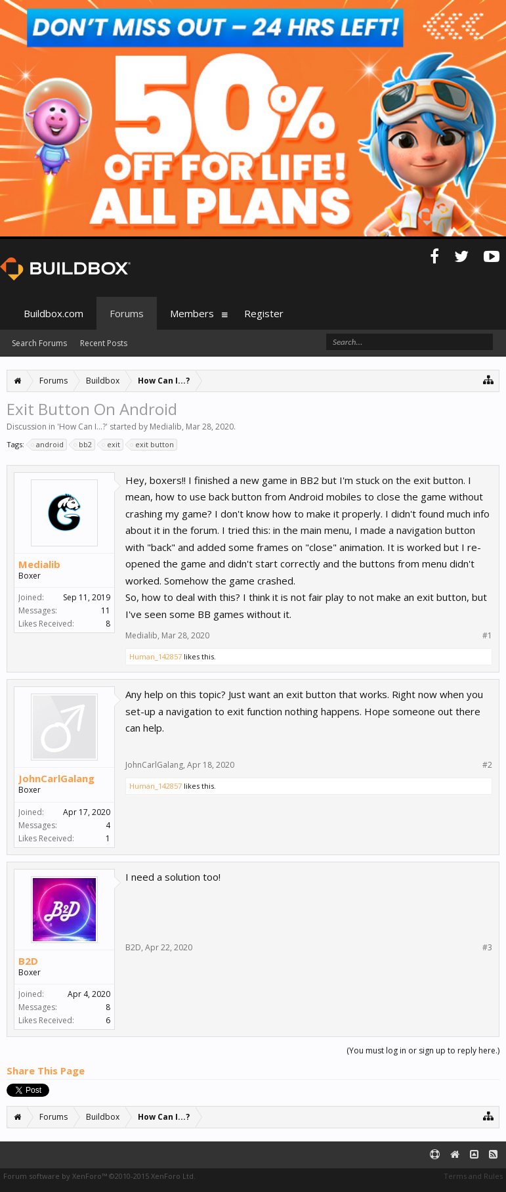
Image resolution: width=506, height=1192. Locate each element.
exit (111, 445)
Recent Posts (103, 343)
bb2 (83, 445)
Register (264, 313)
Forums (127, 313)
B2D (28, 960)
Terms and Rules (473, 1176)
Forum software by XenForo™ (99, 1176)
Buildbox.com (53, 313)
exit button (152, 445)
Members (192, 313)
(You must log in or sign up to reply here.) (423, 1050)
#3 (487, 947)
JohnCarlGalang (56, 778)
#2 (487, 765)
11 (105, 610)
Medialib (166, 426)
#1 (487, 635)
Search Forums (39, 343)
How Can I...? (82, 426)
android (48, 445)
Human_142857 (155, 656)
